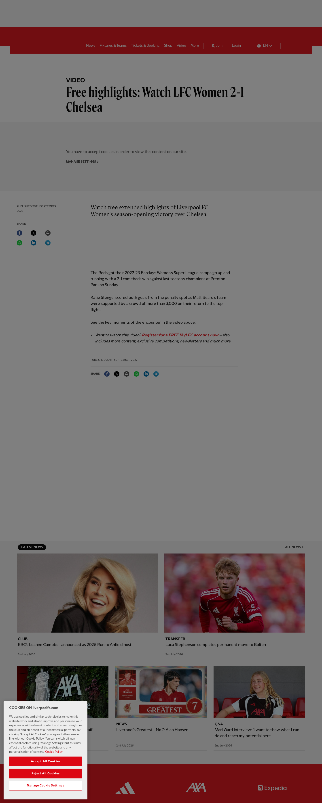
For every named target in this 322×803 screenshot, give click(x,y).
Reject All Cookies (46, 776)
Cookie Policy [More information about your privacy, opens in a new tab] (54, 755)
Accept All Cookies (45, 764)
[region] (45, 753)
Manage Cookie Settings (45, 788)
